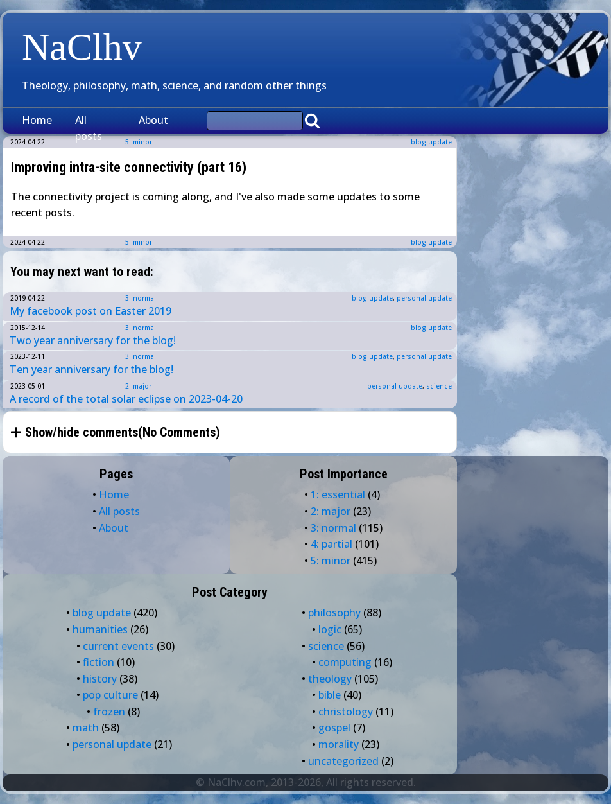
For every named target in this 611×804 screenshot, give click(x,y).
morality (338, 744)
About (153, 120)
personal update (424, 297)
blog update (431, 141)
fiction (98, 662)
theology (330, 679)
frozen (109, 711)
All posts (88, 128)
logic (329, 629)
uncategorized (343, 761)
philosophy (334, 613)
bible (329, 695)
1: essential (338, 494)
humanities (100, 629)
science (439, 385)
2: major (138, 385)
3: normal (140, 297)
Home (37, 120)
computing (345, 662)
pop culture (110, 695)
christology (345, 711)
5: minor (138, 242)
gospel (334, 728)
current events (118, 646)
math (86, 728)
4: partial (331, 544)
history (100, 679)
